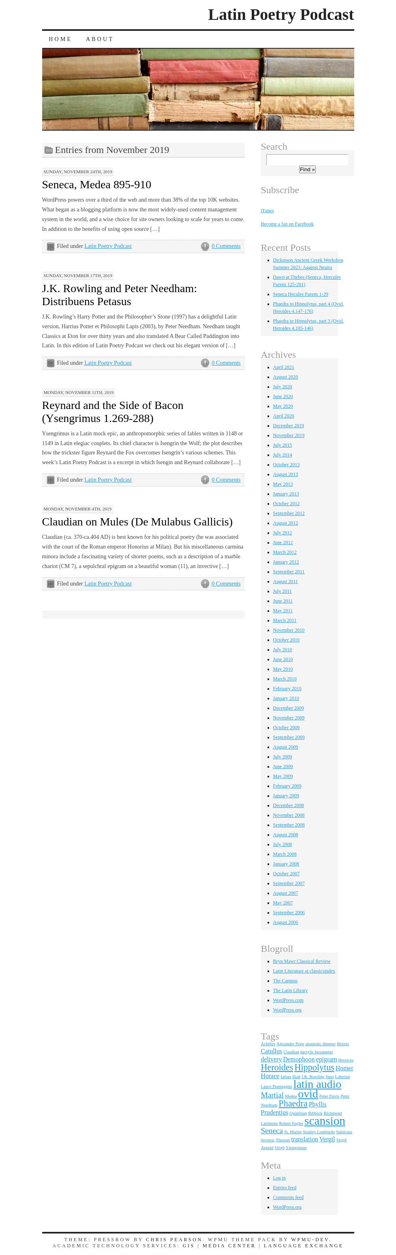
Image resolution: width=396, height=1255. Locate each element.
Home (60, 39)
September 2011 (289, 572)
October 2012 (286, 503)
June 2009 (283, 766)
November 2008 (289, 815)
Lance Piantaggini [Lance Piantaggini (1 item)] (276, 1086)
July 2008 (282, 844)
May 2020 (283, 406)
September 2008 (289, 825)
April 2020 (283, 416)
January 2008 (286, 864)
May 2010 (283, 669)
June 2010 (283, 659)
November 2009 (289, 718)
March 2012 (285, 552)
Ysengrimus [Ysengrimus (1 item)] (296, 1147)
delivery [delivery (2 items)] (271, 1059)
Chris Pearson (174, 1239)
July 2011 (282, 591)
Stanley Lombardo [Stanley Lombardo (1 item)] (319, 1132)
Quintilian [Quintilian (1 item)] (298, 1113)
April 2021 (283, 367)
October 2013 (286, 464)
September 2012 (289, 513)
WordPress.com (288, 1000)
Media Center (229, 1246)
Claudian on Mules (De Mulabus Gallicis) (137, 521)
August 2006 (285, 922)
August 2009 (285, 747)
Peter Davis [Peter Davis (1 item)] (329, 1096)
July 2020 (282, 387)
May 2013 (283, 484)
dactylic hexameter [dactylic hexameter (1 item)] (316, 1052)
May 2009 (283, 776)
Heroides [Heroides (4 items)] (277, 1067)
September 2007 (289, 883)
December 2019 (288, 425)
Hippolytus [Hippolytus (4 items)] (314, 1067)
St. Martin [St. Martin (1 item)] (293, 1132)
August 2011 (285, 581)
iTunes (267, 210)
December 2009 (288, 708)
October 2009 (286, 727)
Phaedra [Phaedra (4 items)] (292, 1103)
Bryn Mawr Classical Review (302, 961)
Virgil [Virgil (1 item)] (279, 1147)
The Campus (285, 981)
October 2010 (286, 640)
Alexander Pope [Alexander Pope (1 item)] (290, 1044)
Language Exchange (304, 1246)
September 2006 (289, 912)
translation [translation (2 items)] (304, 1139)
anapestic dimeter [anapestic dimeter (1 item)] (320, 1044)
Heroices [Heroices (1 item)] (345, 1060)
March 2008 (285, 854)
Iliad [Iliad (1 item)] (296, 1076)
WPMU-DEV (310, 1239)
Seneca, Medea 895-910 (97, 184)
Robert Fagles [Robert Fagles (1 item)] (291, 1123)
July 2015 (282, 445)
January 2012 (286, 562)
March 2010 (285, 679)
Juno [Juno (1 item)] (329, 1076)
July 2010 (282, 649)
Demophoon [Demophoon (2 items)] (299, 1059)
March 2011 (285, 620)
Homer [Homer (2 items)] (344, 1068)
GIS (189, 1246)
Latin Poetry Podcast (281, 14)
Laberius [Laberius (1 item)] (342, 1076)
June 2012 (283, 542)
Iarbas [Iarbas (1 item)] (285, 1076)
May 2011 (283, 611)
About (100, 39)
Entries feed (285, 1187)
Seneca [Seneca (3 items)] (272, 1130)
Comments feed (288, 1197)
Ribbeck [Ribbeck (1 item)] (315, 1113)
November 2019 (289, 435)
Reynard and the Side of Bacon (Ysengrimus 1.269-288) (113, 411)
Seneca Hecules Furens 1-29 (300, 294)
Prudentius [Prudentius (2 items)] (275, 1112)
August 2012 (285, 523)
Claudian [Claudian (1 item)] (291, 1052)
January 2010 (286, 698)
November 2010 (289, 630)
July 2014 (282, 455)
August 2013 (285, 474)
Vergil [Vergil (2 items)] (327, 1139)
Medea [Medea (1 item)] (291, 1096)
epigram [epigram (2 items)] (326, 1059)
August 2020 (285, 377)
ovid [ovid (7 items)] (308, 1093)
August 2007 (285, 893)
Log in (279, 1178)
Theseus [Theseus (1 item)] (283, 1140)
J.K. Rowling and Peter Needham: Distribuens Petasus (119, 295)
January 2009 (286, 796)
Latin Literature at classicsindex (304, 971)
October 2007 (286, 873)
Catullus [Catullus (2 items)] (272, 1051)
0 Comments (226, 246)
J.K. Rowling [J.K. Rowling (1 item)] (313, 1076)
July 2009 (282, 757)
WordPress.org (287, 1010)
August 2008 (285, 834)
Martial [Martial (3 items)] (272, 1095)
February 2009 (287, 786)
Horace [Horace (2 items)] (270, 1075)
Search (274, 146)
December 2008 (288, 805)
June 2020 (283, 396)
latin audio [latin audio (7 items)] (317, 1084)
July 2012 (282, 533)
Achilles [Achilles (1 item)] (268, 1044)
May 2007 (283, 903)
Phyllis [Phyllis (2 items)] (318, 1104)
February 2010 (287, 688)
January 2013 (286, 494)
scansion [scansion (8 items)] (324, 1120)
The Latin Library (290, 990)
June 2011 (283, 601)
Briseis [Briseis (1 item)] (343, 1044)
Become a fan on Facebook (287, 224)
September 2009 (289, 737)
